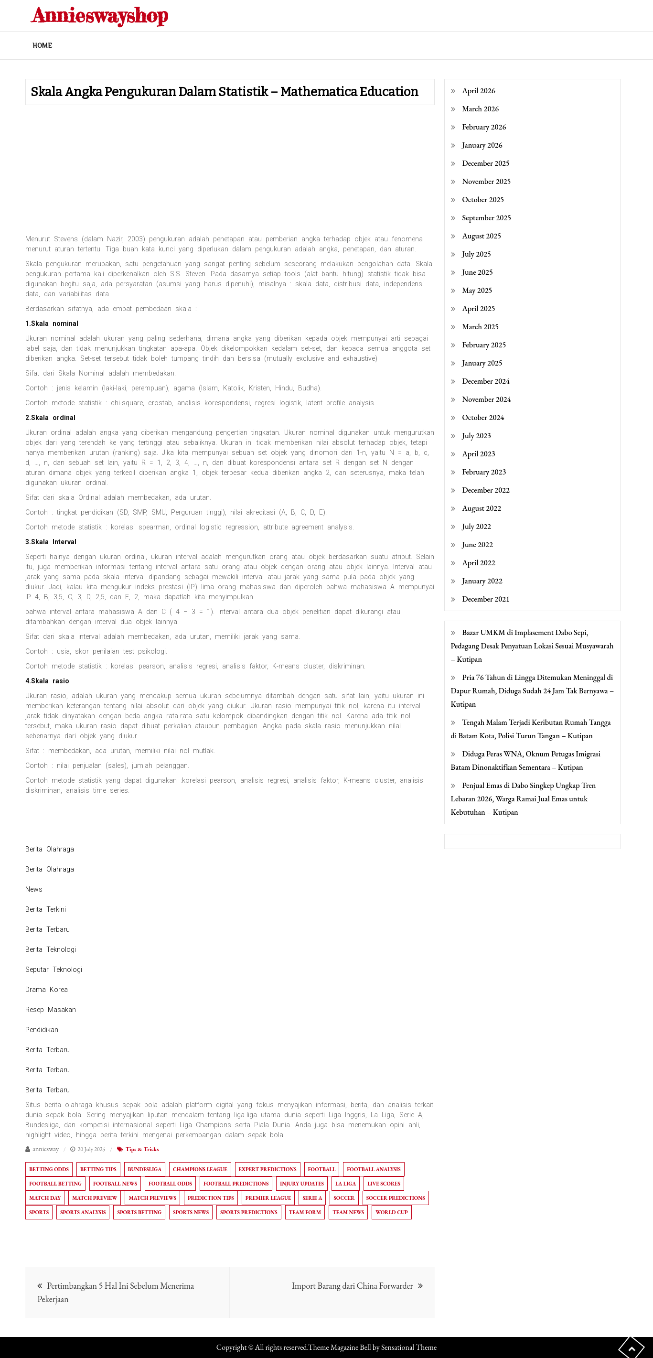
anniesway (45, 1148)
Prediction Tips (211, 1198)
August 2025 (482, 236)
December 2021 (486, 599)
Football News (115, 1183)
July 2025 (477, 254)
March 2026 (480, 109)
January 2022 (482, 581)
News (34, 889)
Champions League (200, 1169)
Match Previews (152, 1198)
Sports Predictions (248, 1212)
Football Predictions (235, 1183)
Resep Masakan (50, 1009)
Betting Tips (98, 1169)
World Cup (391, 1212)
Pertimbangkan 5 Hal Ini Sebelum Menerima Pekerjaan (115, 1292)
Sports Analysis (83, 1212)
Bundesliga (144, 1169)
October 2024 (483, 417)
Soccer (343, 1198)
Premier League (268, 1198)
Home (42, 45)
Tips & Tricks (142, 1149)
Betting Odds (49, 1169)
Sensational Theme (409, 1347)
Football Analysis (373, 1169)
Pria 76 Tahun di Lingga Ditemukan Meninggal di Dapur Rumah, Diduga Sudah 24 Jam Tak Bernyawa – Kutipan (532, 690)
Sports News (191, 1212)
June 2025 (477, 272)
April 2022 (478, 563)
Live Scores (383, 1183)
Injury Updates (302, 1183)
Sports (39, 1212)
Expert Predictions (268, 1169)
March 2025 (480, 327)
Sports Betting (139, 1212)
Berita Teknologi (50, 949)
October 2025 (483, 199)
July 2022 (477, 526)
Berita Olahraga (49, 849)
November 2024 (486, 399)
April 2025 (478, 308)
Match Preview (94, 1198)
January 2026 (482, 145)
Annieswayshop (100, 15)
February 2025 (484, 345)
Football (322, 1169)
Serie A (312, 1198)
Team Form (305, 1212)
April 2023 (478, 454)
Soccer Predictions (395, 1198)
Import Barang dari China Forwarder (352, 1285)
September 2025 (487, 218)
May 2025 (477, 290)
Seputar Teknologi (53, 969)
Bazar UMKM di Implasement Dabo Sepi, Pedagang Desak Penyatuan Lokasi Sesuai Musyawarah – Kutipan (532, 645)
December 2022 (486, 490)
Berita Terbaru (47, 929)
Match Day (45, 1198)
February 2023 (484, 472)
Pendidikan (41, 1030)
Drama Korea (46, 989)
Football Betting (55, 1183)
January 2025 (482, 363)
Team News (348, 1212)
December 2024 (486, 381)
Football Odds (170, 1183)
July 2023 (477, 436)
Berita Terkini (45, 909)
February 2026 (484, 127)
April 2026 (478, 91)
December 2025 (486, 163)
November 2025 (486, 181)
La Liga (345, 1183)
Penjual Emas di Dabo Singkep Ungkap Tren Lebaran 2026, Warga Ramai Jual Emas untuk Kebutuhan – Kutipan (523, 798)
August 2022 (482, 508)
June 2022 (477, 544)
